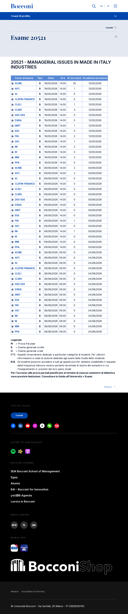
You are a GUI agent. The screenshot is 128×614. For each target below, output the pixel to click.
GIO (17, 141)
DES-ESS (20, 115)
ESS (17, 130)
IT (108, 6)
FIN (17, 136)
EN (101, 6)
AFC (17, 88)
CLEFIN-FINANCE (25, 99)
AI (16, 93)
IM (16, 146)
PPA (17, 162)
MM (17, 157)
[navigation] (64, 16)
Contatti (111, 28)
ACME (18, 83)
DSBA (18, 120)
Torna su (110, 387)
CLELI (18, 104)
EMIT (18, 125)
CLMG (18, 109)
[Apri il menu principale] (115, 6)
